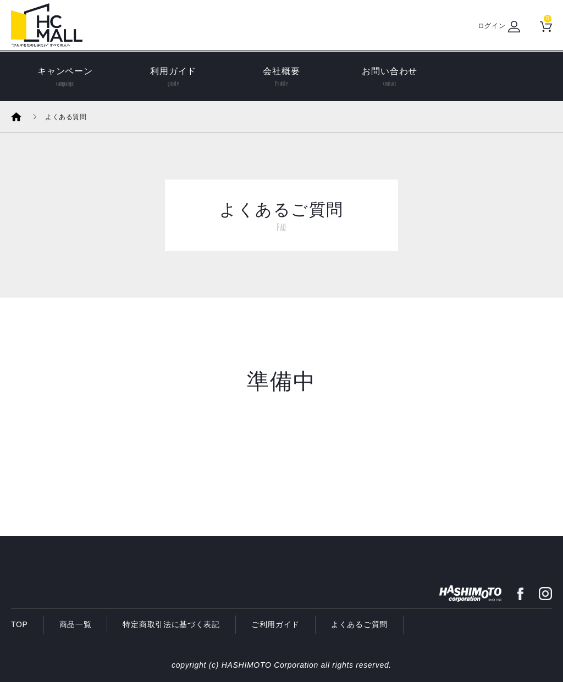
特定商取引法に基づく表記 (171, 624)
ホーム (23, 116)
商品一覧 (75, 624)
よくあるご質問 (359, 624)
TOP (19, 624)
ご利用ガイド (275, 624)
